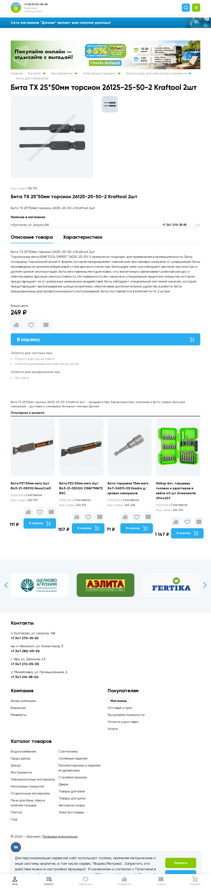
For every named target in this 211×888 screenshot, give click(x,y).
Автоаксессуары (72, 805)
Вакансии (18, 708)
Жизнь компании (23, 701)
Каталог (37, 73)
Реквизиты (18, 715)
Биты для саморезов (32, 78)
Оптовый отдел (120, 708)
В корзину (105, 339)
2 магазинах (27, 495)
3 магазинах (75, 500)
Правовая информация (59, 836)
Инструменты (64, 73)
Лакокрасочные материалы (33, 779)
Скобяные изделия (73, 758)
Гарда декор (20, 758)
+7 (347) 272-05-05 (36, 4)
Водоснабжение (23, 751)
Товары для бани (72, 791)
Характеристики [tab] (82, 237)
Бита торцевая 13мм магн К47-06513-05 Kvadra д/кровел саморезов (128, 488)
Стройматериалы (73, 777)
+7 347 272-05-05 (25, 664)
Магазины (118, 701)
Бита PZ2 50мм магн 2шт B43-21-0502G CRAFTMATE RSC (81, 488)
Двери (63, 784)
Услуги (113, 729)
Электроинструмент (102, 73)
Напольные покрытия (27, 786)
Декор (16, 765)
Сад (14, 819)
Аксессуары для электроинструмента (158, 73)
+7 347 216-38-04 (25, 677)
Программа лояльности (126, 715)
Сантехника (68, 751)
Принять (181, 863)
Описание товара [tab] (32, 237)
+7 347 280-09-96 (25, 651)
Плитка (16, 812)
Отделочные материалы (30, 793)
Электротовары (71, 812)
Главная (17, 73)
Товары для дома (72, 798)
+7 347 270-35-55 (174, 225)
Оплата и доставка (123, 722)
